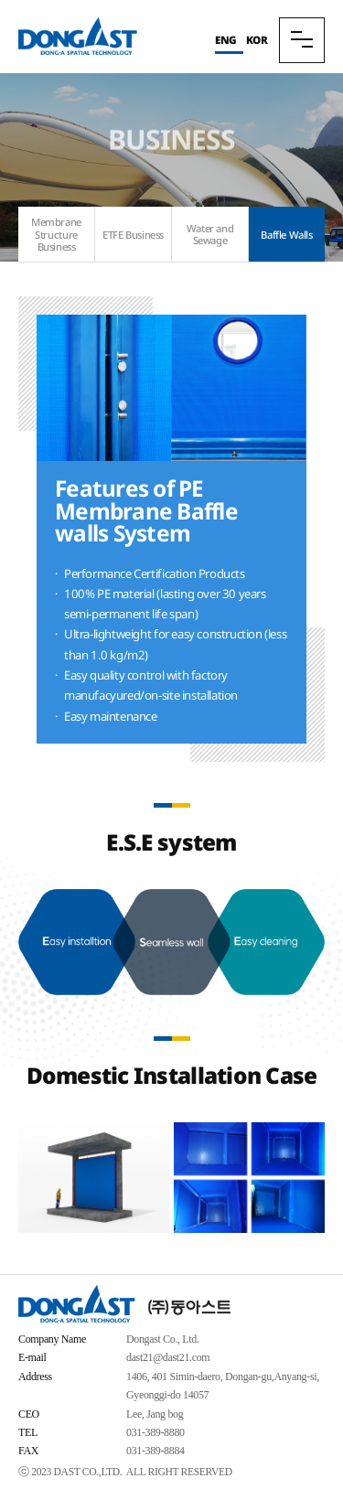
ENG (226, 40)
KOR (257, 40)
